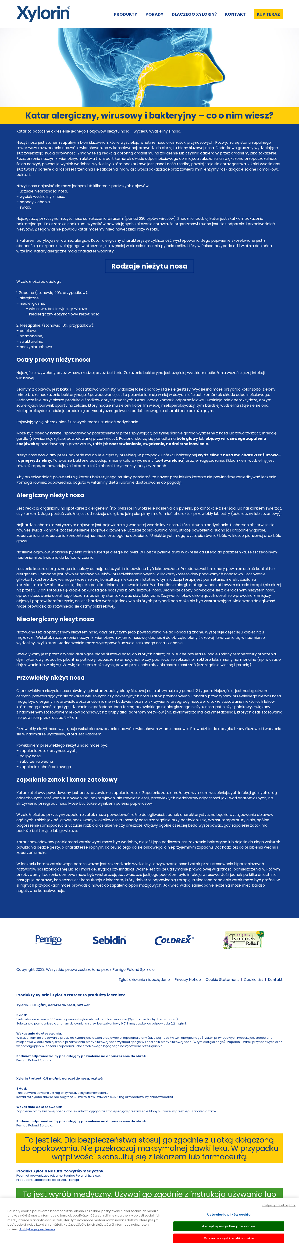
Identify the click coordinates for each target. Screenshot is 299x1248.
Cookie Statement (222, 979)
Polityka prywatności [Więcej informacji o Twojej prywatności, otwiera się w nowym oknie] (37, 1233)
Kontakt (235, 14)
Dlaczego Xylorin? (194, 14)
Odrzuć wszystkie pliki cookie (229, 1242)
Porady (155, 14)
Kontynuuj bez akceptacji (278, 1209)
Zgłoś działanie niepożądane (144, 979)
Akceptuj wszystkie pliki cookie (228, 1230)
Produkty (125, 14)
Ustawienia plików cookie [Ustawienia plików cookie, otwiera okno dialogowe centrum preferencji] (228, 1218)
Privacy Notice (187, 979)
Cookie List (253, 979)
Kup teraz (268, 14)
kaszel (56, 433)
